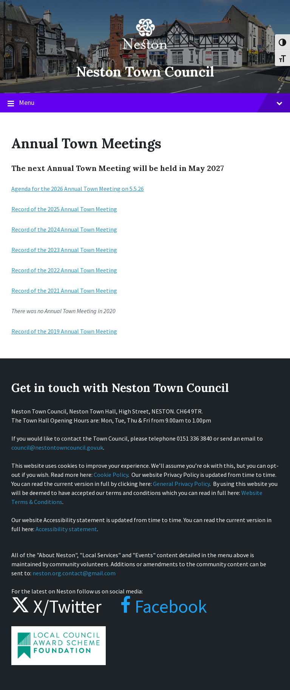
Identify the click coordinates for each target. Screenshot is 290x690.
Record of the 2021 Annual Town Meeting (64, 290)
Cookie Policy (111, 474)
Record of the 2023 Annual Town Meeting (64, 250)
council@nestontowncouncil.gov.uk (57, 447)
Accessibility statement (66, 529)
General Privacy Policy (181, 483)
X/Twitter (56, 606)
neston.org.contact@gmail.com (74, 573)
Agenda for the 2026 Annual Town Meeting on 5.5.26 (77, 188)
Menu (145, 103)
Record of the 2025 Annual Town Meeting (64, 209)
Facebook (156, 606)
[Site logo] (145, 54)
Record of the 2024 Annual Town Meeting (64, 229)
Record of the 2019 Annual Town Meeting (64, 331)
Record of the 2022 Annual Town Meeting (64, 270)
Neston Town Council (145, 71)
